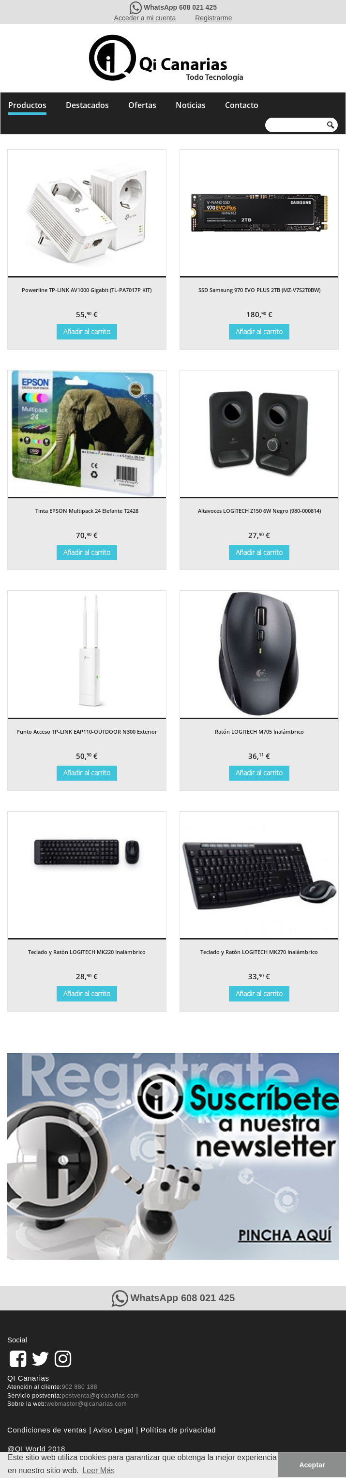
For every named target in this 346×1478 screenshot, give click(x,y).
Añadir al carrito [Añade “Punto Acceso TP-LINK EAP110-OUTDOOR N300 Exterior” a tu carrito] (86, 772)
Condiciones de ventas (47, 1430)
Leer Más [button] (98, 1470)
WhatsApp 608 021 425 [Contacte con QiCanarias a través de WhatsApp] (180, 7)
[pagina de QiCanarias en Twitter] (40, 1359)
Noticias (191, 105)
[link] (18, 1359)
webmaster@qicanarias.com (86, 1404)
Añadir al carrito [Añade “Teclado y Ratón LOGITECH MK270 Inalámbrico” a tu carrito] (259, 993)
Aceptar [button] (312, 1465)
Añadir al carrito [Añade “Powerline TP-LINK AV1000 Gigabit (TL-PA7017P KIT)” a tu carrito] (86, 331)
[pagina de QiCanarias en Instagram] (63, 1359)
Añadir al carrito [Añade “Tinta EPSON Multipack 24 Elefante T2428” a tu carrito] (86, 552)
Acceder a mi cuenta (145, 18)
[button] (20, 1156)
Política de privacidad (178, 1430)
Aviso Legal (113, 1430)
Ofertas (142, 105)
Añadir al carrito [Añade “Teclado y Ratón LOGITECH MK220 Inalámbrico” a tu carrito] (86, 993)
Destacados (87, 105)
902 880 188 (79, 1387)
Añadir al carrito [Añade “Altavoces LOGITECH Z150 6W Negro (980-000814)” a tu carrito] (259, 552)
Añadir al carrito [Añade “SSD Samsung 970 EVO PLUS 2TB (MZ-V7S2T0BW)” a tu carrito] (259, 331)
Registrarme (213, 18)
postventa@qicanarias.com (100, 1395)
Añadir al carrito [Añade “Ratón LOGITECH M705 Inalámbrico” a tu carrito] (259, 772)
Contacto (241, 105)
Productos (27, 105)
